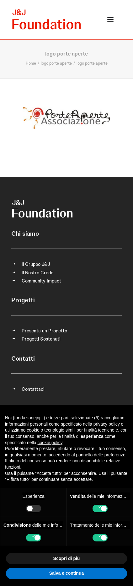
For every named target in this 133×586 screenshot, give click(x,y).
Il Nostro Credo (37, 273)
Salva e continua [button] (66, 573)
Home (31, 63)
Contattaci (33, 389)
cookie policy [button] (50, 442)
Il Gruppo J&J (36, 264)
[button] (110, 19)
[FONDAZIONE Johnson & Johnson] (46, 19)
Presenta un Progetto (44, 331)
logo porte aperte (56, 63)
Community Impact (41, 281)
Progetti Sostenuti (41, 339)
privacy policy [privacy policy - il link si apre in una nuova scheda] (106, 424)
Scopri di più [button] (66, 558)
